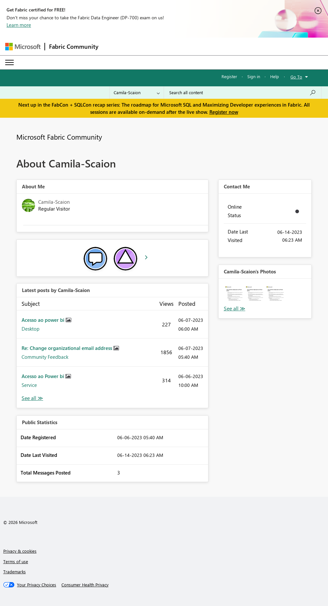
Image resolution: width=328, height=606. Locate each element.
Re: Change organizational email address (67, 348)
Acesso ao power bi (44, 320)
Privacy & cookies (20, 551)
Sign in (253, 76)
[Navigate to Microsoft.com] (23, 46)
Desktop (31, 328)
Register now (223, 112)
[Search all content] (242, 92)
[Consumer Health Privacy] (84, 585)
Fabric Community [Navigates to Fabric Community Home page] (73, 46)
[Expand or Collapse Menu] (9, 62)
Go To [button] (296, 76)
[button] (234, 294)
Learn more (19, 25)
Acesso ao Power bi (43, 376)
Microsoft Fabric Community (59, 136)
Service (29, 385)
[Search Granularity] (137, 92)
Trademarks (14, 571)
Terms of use (15, 561)
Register (229, 76)
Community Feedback (45, 357)
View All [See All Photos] (234, 308)
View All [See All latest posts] (32, 398)
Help (274, 76)
